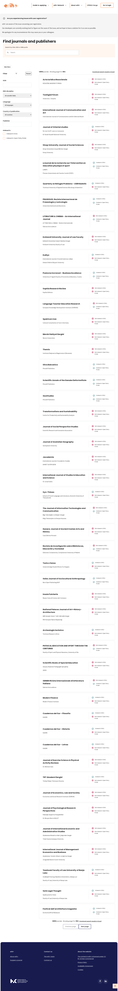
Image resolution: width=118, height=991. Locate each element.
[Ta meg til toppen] (115, 986)
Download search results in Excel (103, 72)
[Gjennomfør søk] (7, 52)
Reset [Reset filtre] (28, 73)
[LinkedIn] (105, 981)
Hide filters (7, 67)
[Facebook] (100, 981)
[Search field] (44, 52)
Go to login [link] (107, 5)
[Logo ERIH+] (10, 5)
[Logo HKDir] (19, 981)
